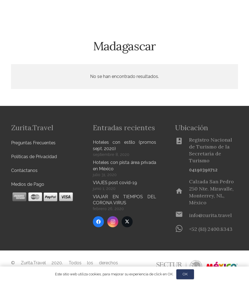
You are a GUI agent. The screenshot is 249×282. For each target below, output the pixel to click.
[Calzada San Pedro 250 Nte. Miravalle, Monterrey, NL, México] (182, 192)
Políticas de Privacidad (34, 156)
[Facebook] (98, 221)
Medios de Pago (27, 184)
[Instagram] (112, 221)
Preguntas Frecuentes (33, 142)
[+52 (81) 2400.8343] (182, 229)
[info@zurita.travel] (182, 215)
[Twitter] (127, 221)
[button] (91, 11)
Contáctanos (24, 170)
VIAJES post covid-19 (115, 182)
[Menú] (225, 11)
